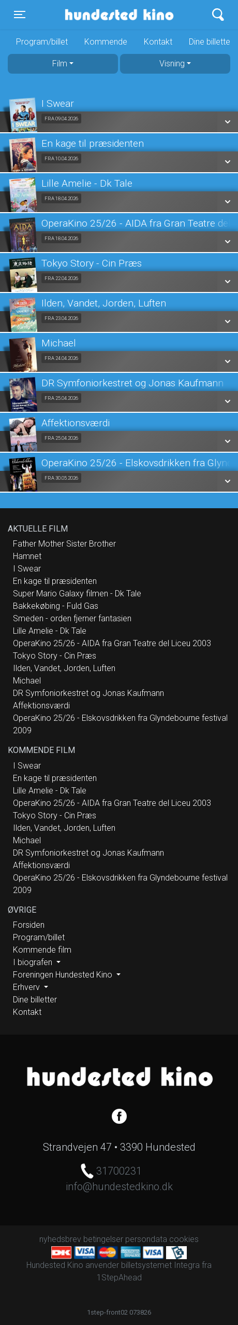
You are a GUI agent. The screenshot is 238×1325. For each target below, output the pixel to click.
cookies (184, 1239)
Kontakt (158, 42)
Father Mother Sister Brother (64, 544)
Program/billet (42, 42)
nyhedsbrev (60, 1239)
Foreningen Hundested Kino (63, 975)
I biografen (33, 962)
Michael (27, 681)
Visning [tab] (172, 63)
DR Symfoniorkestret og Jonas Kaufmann (88, 693)
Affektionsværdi (41, 705)
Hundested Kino (104, 14)
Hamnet (27, 556)
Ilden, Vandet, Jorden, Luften (64, 668)
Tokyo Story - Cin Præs (54, 656)
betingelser (103, 1239)
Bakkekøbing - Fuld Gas (55, 606)
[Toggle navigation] (20, 14)
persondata (146, 1239)
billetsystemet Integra (160, 1265)
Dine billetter (35, 1000)
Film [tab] (59, 63)
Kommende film (42, 950)
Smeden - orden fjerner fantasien (72, 618)
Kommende (105, 42)
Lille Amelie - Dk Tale (49, 631)
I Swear (27, 569)
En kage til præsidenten (55, 581)
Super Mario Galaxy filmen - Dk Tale (77, 593)
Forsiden (28, 925)
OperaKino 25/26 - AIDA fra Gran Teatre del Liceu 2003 (112, 643)
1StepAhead (119, 1277)
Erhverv (27, 987)
